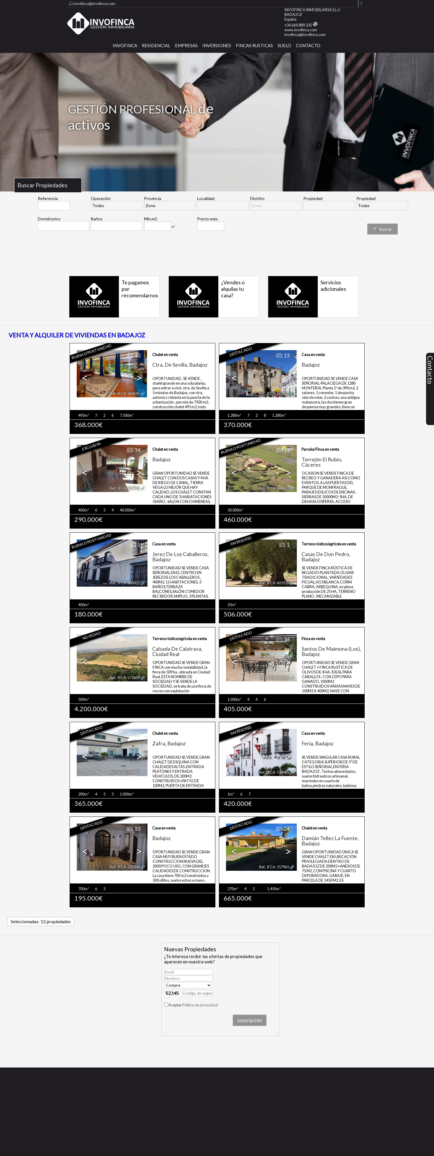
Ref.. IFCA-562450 (274, 393)
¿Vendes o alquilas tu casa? (233, 289)
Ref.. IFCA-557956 (125, 488)
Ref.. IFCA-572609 (125, 677)
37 (283, 734)
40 (133, 356)
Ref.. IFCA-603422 (125, 583)
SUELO (284, 45)
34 (133, 450)
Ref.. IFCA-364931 (274, 488)
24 (283, 829)
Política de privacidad (200, 1005)
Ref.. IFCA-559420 (125, 772)
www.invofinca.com (300, 29)
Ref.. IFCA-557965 (274, 867)
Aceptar (193, 1005)
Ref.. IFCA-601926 (274, 583)
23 (133, 734)
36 (283, 640)
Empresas (186, 45)
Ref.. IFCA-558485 (274, 772)
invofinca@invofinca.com (94, 3)
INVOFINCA (125, 45)
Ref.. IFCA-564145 (125, 393)
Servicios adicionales (333, 285)
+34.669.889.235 (301, 25)
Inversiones (216, 45)
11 (283, 450)
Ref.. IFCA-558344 (125, 867)
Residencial (156, 45)
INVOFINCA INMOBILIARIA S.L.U (312, 9)
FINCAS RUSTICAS (254, 45)
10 (133, 829)
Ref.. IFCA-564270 (274, 677)
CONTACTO (308, 45)
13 (283, 356)
